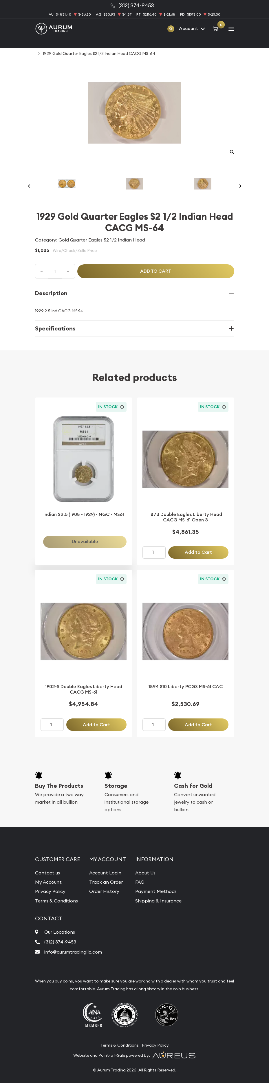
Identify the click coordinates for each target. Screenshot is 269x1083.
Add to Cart (198, 552)
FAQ (139, 882)
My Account (48, 882)
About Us (145, 873)
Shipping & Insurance (158, 901)
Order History (104, 891)
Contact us (47, 873)
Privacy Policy (50, 891)
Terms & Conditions (56, 901)
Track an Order (106, 882)
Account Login (105, 873)
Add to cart (155, 271)
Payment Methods (156, 891)
